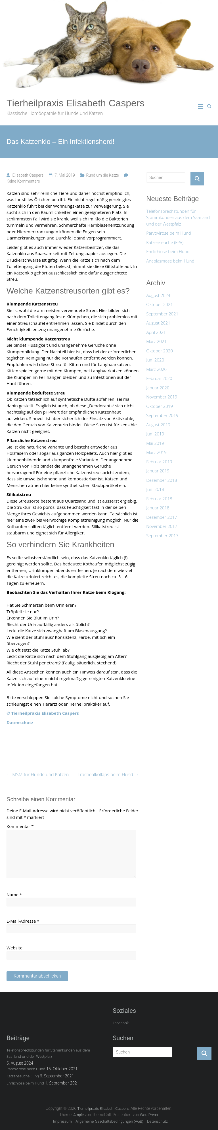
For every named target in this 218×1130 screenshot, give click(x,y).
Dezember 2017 (161, 517)
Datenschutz (157, 1121)
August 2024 (158, 295)
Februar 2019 (159, 461)
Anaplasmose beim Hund (170, 261)
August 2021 (158, 323)
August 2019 (158, 424)
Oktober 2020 (159, 351)
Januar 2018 (157, 508)
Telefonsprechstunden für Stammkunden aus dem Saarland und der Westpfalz (178, 217)
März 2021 (156, 341)
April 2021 (156, 332)
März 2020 (156, 369)
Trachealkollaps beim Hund (108, 774)
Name (14, 894)
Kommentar (20, 826)
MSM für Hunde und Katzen (38, 774)
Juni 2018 (155, 489)
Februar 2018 (159, 498)
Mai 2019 (155, 443)
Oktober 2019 (159, 406)
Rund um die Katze (102, 175)
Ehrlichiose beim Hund (167, 251)
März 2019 (156, 452)
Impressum (62, 1121)
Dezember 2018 (161, 480)
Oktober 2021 (159, 304)
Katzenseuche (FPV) (164, 242)
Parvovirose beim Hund (168, 233)
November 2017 (161, 526)
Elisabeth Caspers (27, 175)
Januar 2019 (157, 471)
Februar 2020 (159, 378)
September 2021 (162, 314)
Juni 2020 (155, 360)
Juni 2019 (155, 434)
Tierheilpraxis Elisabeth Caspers (75, 103)
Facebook (121, 1022)
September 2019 (162, 415)
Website (14, 948)
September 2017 (162, 535)
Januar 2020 (157, 388)
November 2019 (161, 397)
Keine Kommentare (23, 181)
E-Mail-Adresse (23, 921)
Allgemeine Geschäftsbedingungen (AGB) (109, 1121)
